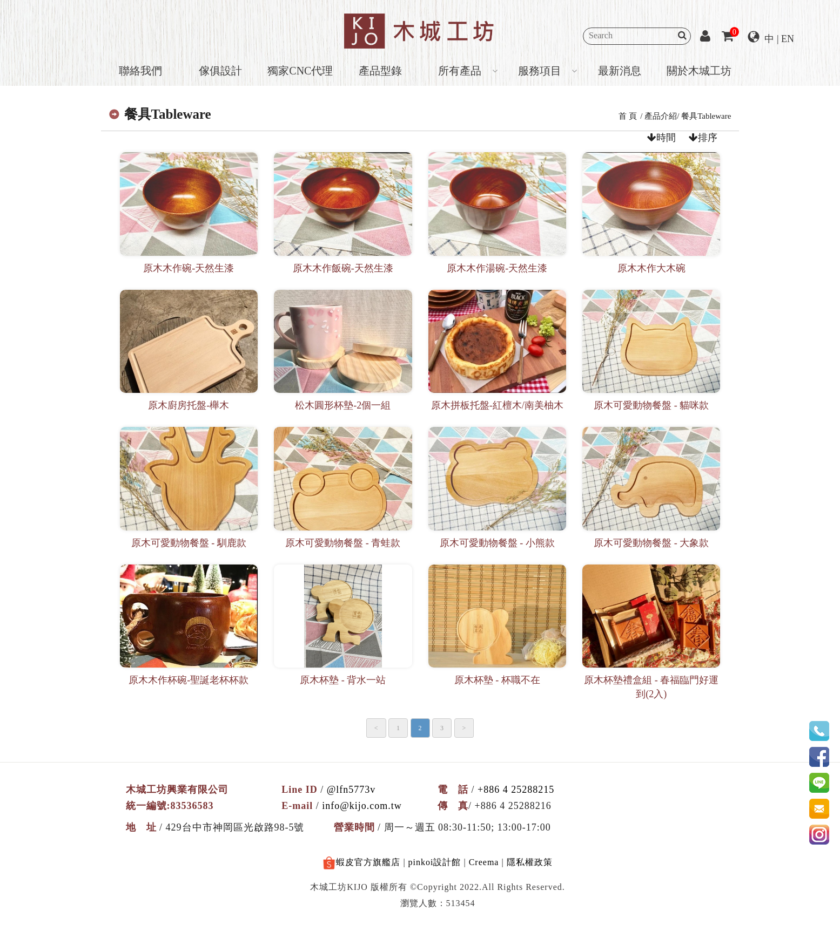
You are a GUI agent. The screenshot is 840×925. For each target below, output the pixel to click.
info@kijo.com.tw (362, 805)
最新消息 (619, 71)
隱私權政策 (530, 862)
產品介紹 (660, 116)
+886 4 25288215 (516, 789)
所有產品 (459, 71)
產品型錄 (380, 71)
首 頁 (628, 116)
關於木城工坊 (699, 71)
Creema (484, 862)
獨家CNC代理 (300, 71)
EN (787, 38)
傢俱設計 (220, 71)
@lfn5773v (351, 789)
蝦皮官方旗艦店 (361, 863)
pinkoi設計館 (434, 862)
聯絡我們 (140, 71)
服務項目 (539, 71)
